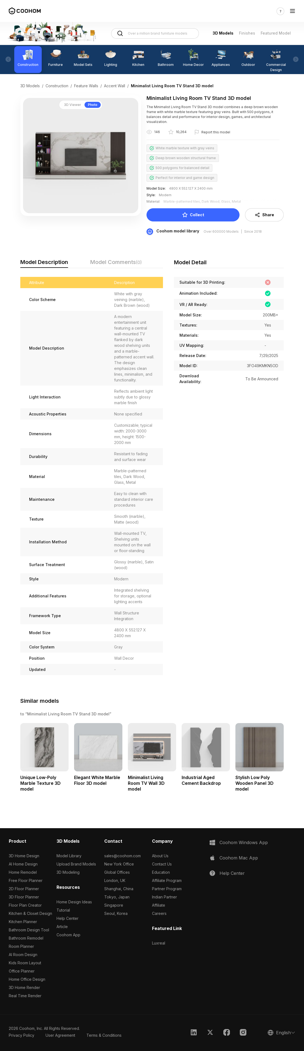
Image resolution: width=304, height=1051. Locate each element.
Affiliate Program (167, 880)
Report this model (215, 132)
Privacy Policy (21, 1035)
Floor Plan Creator (25, 905)
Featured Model (276, 33)
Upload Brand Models (76, 864)
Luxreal (158, 943)
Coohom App (68, 934)
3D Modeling (68, 872)
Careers (159, 913)
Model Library (69, 855)
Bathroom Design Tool (29, 930)
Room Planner (21, 946)
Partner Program (167, 888)
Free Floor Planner (26, 880)
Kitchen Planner (23, 921)
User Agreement (60, 1035)
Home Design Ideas (74, 902)
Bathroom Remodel (26, 938)
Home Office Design (27, 979)
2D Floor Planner (24, 888)
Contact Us (162, 864)
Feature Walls (86, 85)
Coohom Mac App (238, 858)
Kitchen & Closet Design (30, 913)
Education (161, 872)
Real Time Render (25, 995)
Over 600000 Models (221, 231)
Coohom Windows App (243, 842)
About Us (160, 855)
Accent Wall (114, 85)
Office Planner (22, 971)
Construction (57, 85)
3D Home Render (24, 987)
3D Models (223, 33)
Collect (193, 215)
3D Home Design (24, 855)
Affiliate (158, 905)
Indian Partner (164, 897)
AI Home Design (23, 864)
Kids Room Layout (25, 962)
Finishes (247, 33)
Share (264, 215)
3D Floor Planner (24, 897)
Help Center (67, 918)
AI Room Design (23, 954)
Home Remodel (23, 872)
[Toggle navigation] (292, 11)
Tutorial (63, 910)
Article (62, 926)
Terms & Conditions (104, 1035)
